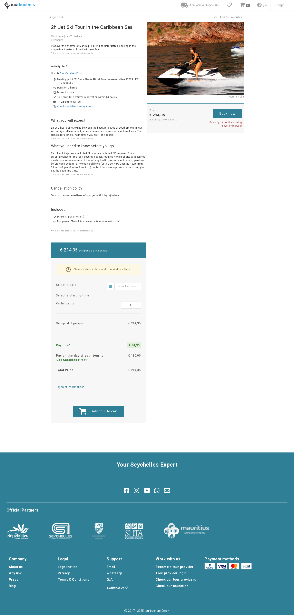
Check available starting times (75, 106)
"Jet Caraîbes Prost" (72, 73)
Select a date (66, 285)
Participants (65, 303)
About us (16, 567)
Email (111, 567)
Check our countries (172, 586)
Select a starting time (72, 295)
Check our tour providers (176, 579)
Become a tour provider (175, 567)
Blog (12, 586)
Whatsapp (114, 573)
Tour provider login (171, 573)
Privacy (64, 573)
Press (13, 579)
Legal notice (68, 567)
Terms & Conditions (73, 579)
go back (56, 17)
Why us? (15, 573)
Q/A (110, 579)
